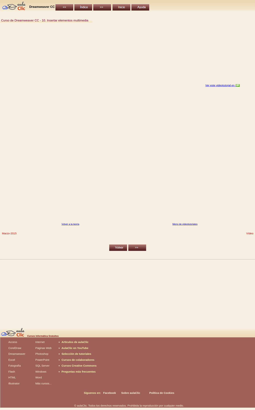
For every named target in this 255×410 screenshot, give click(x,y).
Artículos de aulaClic (75, 342)
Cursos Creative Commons (79, 365)
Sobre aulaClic (130, 392)
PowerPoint (42, 359)
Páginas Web (43, 348)
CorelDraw (14, 348)
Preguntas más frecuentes (79, 371)
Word (38, 377)
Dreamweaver (16, 353)
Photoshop (41, 353)
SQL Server (42, 365)
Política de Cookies (161, 392)
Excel (11, 359)
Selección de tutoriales (76, 353)
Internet (40, 342)
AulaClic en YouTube (75, 348)
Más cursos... (43, 383)
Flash (11, 371)
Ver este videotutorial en (220, 85)
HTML (12, 377)
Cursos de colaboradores (78, 359)
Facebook (109, 392)
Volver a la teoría (70, 224)
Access (12, 342)
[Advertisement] (110, 55)
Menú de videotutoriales (185, 224)
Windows (40, 371)
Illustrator (14, 383)
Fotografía (14, 365)
